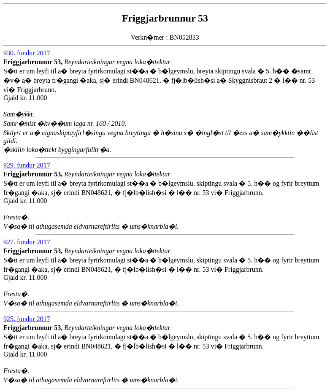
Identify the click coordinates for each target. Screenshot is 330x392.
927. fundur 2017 (26, 242)
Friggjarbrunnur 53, (33, 61)
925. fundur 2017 (26, 318)
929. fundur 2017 (26, 165)
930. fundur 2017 (26, 53)
